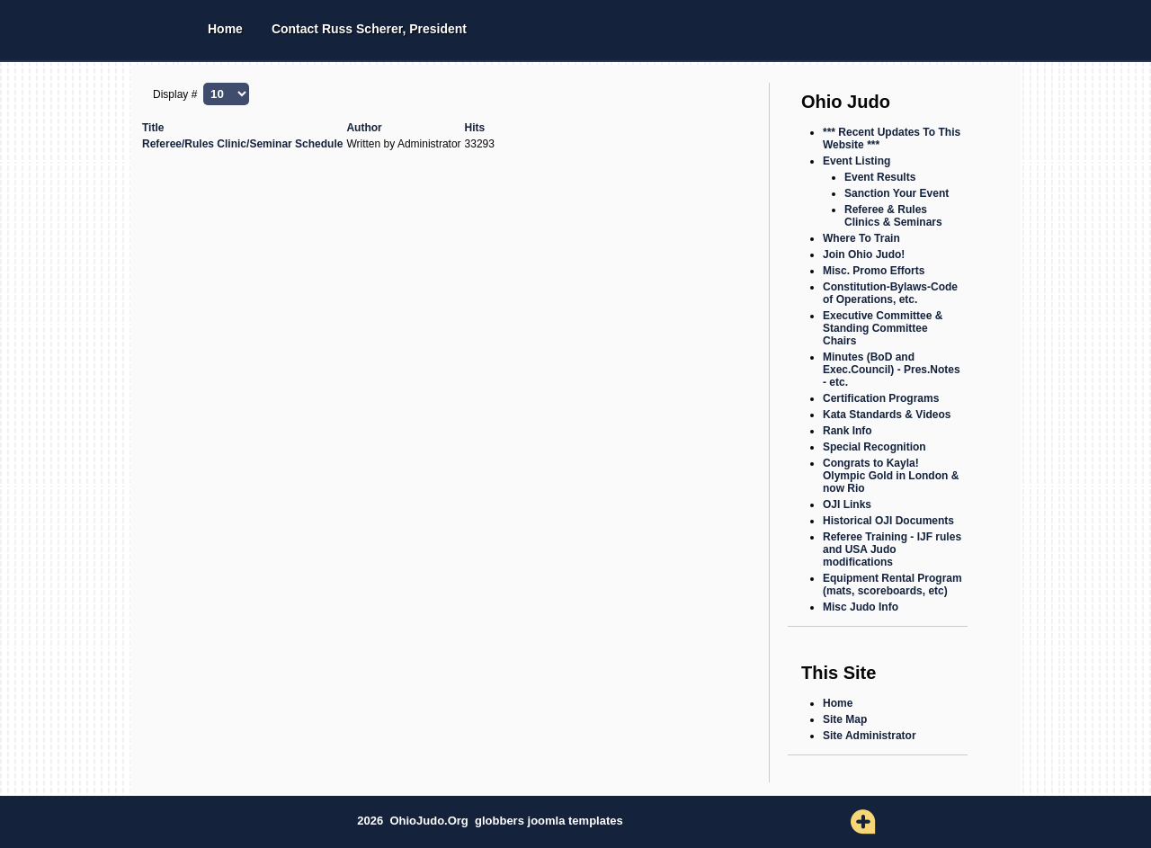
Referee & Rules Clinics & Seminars (893, 215)
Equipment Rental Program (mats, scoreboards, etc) (892, 584)
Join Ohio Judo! (864, 254)
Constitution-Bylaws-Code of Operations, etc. (890, 293)
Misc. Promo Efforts (873, 270)
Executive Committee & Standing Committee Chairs (882, 328)
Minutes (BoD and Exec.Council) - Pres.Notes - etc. (891, 369)
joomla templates (575, 820)
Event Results (879, 177)
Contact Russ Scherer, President (369, 29)
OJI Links (847, 504)
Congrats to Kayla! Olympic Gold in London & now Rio (891, 476)
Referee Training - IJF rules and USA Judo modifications (892, 549)
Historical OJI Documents (888, 520)
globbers (501, 820)
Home (225, 29)
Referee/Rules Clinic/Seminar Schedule (242, 144)
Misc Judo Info (860, 607)
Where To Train (861, 238)
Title (153, 127)
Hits (475, 127)
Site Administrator (869, 735)
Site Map (845, 719)
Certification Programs (881, 398)
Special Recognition (874, 447)
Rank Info (847, 430)
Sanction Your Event (896, 193)
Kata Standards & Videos (887, 414)
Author (363, 127)
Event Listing (856, 161)
